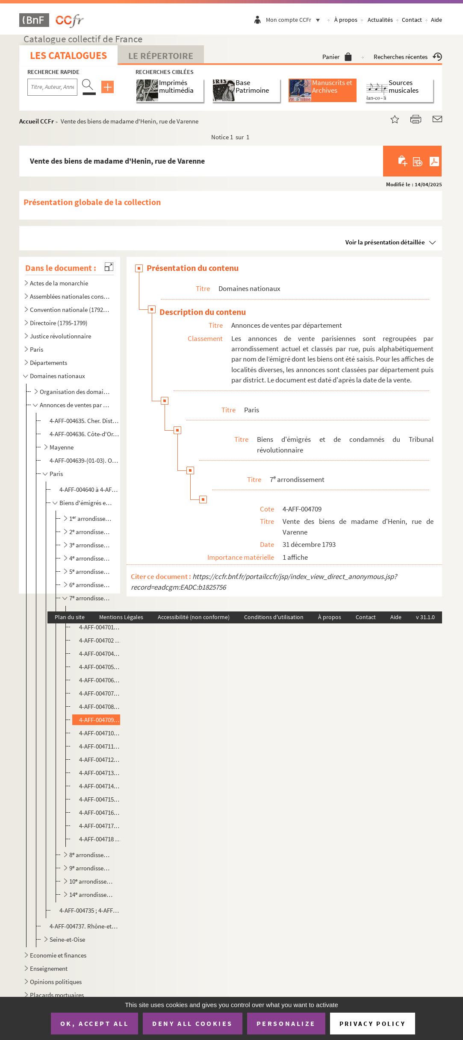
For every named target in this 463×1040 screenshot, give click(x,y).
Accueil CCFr (36, 121)
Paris (36, 349)
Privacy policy (372, 1023)
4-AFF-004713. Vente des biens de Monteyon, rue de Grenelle (100, 773)
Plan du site (70, 617)
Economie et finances (58, 955)
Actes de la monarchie (59, 283)
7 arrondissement (92, 597)
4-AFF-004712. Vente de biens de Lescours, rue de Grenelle (100, 759)
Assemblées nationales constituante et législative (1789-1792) (70, 296)
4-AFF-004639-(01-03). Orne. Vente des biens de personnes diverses (84, 460)
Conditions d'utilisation (274, 617)
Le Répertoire (160, 56)
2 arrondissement (92, 531)
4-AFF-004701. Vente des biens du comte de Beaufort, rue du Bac (100, 627)
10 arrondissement (92, 881)
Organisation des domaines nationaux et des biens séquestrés (76, 392)
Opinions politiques (56, 982)
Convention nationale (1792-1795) (70, 310)
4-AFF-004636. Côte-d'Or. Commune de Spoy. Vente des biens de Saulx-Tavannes (84, 434)
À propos (345, 20)
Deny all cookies (192, 1023)
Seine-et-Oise (67, 939)
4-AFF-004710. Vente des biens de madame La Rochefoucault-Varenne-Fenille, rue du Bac (100, 733)
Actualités (380, 20)
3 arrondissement (92, 545)
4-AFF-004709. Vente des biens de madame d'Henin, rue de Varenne (100, 720)
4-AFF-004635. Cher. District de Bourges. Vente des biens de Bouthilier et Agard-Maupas (84, 421)
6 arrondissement (92, 584)
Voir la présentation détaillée (385, 242)
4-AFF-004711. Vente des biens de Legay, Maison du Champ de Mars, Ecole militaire (100, 746)
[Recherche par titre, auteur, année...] (52, 87)
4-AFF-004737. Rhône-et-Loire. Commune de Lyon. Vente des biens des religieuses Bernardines (84, 926)
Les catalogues (68, 55)
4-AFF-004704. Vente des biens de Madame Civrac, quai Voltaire (100, 653)
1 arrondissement (92, 518)
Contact (412, 20)
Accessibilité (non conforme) (194, 617)
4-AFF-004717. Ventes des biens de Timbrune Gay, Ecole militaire (100, 826)
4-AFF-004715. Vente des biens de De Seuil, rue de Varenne (100, 799)
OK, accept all (94, 1023)
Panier (337, 57)
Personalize (286, 1023)
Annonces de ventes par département (76, 405)
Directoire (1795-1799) (59, 323)
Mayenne (62, 447)
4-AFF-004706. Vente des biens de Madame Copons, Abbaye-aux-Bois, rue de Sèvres (100, 680)
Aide (436, 20)
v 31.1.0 (425, 617)
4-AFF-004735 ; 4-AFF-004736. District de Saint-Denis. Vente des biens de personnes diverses (89, 910)
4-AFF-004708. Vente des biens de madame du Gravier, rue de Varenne (100, 706)
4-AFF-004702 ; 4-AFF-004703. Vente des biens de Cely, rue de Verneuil (100, 640)
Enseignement (49, 968)
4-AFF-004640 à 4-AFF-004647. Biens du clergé (89, 489)
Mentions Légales (121, 617)
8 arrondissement (92, 854)
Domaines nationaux (57, 376)
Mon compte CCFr (295, 19)
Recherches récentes (408, 57)
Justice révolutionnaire (60, 336)
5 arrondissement (92, 571)
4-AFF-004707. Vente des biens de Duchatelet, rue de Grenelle (100, 693)
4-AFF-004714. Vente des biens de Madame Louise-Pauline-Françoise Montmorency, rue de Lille (100, 786)
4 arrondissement (92, 558)
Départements (48, 362)
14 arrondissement (92, 894)
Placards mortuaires (57, 995)
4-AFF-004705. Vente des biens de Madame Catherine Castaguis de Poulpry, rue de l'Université (100, 667)
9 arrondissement (92, 868)
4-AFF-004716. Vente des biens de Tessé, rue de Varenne (100, 812)
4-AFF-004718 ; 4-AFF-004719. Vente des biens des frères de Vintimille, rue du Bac (100, 839)
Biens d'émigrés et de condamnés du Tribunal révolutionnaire (86, 503)
